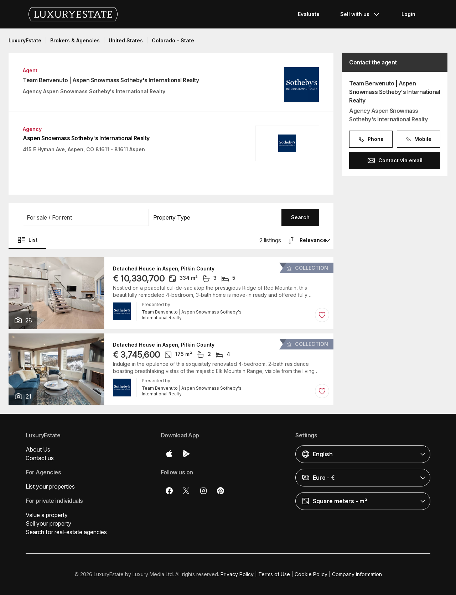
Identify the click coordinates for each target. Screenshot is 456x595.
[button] (86, 217)
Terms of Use (274, 574)
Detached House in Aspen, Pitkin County (163, 269)
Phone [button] (371, 139)
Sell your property (48, 523)
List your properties (50, 486)
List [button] (27, 240)
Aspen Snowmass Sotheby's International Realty (86, 138)
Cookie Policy (311, 574)
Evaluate (309, 14)
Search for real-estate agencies (66, 532)
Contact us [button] (40, 458)
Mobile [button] (418, 139)
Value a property (47, 514)
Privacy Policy (237, 574)
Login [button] (408, 14)
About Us (38, 449)
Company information (357, 574)
